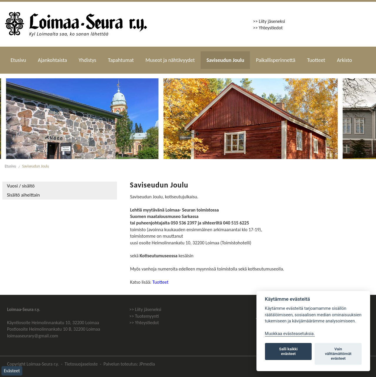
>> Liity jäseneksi (269, 21)
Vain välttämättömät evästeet (338, 354)
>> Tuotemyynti (144, 316)
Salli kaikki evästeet (288, 351)
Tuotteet (316, 60)
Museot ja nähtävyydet (170, 60)
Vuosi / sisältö (20, 186)
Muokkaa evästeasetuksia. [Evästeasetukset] (290, 333)
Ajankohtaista (52, 60)
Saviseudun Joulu (225, 60)
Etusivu (18, 60)
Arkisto (344, 60)
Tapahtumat (121, 60)
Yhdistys (87, 60)
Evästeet (12, 370)
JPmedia (147, 364)
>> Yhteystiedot (268, 28)
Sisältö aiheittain (23, 195)
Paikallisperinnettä (275, 60)
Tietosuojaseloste (81, 364)
